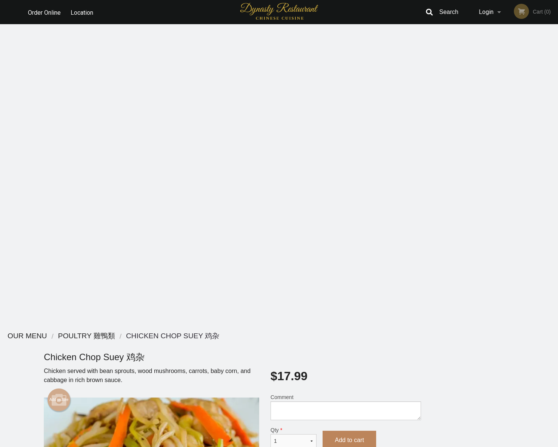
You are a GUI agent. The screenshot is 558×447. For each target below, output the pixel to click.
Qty (294, 137)
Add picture (59, 99)
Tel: (402, 364)
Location (82, 11)
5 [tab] (528, 206)
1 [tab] (483, 206)
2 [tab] (494, 206)
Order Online (44, 11)
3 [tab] (506, 206)
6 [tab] (540, 206)
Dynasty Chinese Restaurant (146, 336)
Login (486, 11)
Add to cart (349, 139)
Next (552, 157)
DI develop (290, 421)
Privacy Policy (331, 364)
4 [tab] (517, 206)
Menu (259, 346)
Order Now (511, 41)
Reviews (325, 346)
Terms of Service (291, 441)
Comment (346, 107)
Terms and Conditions (339, 355)
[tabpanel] (511, 157)
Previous (470, 157)
